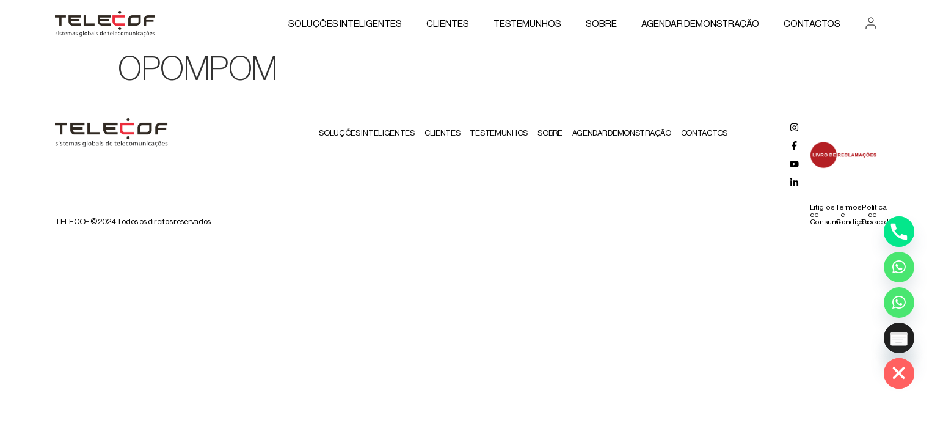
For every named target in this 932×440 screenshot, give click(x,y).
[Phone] (899, 231)
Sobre (601, 24)
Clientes (447, 24)
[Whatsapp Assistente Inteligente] (899, 302)
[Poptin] (899, 338)
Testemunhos (527, 24)
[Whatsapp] (899, 267)
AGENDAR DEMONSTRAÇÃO (700, 24)
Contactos (812, 24)
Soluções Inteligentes (345, 24)
